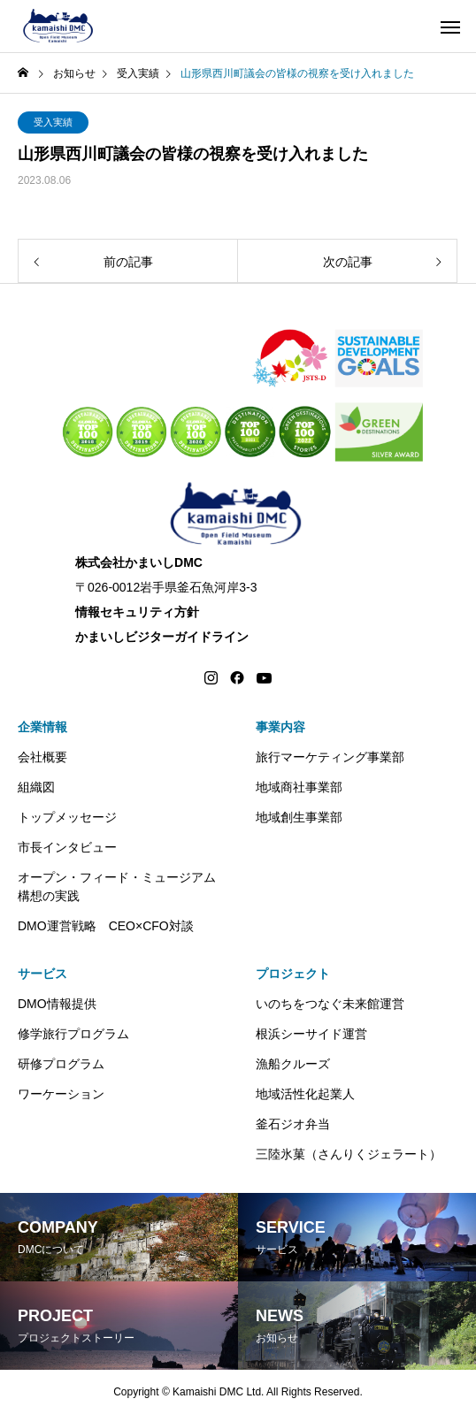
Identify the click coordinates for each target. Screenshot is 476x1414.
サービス (42, 974)
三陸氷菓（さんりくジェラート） (348, 1154)
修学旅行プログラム (73, 1034)
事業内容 (280, 727)
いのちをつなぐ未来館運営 (330, 1004)
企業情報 (42, 727)
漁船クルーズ (293, 1064)
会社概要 (42, 757)
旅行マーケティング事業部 (330, 757)
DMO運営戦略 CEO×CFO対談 (106, 926)
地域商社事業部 (299, 787)
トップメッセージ (67, 817)
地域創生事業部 (299, 817)
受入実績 (53, 122)
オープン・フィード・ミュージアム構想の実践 (117, 886)
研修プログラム (61, 1064)
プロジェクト (293, 974)
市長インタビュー (67, 847)
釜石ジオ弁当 (293, 1124)
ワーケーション (61, 1094)
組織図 (36, 787)
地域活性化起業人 (305, 1094)
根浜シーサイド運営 (311, 1034)
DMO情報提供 (57, 1004)
